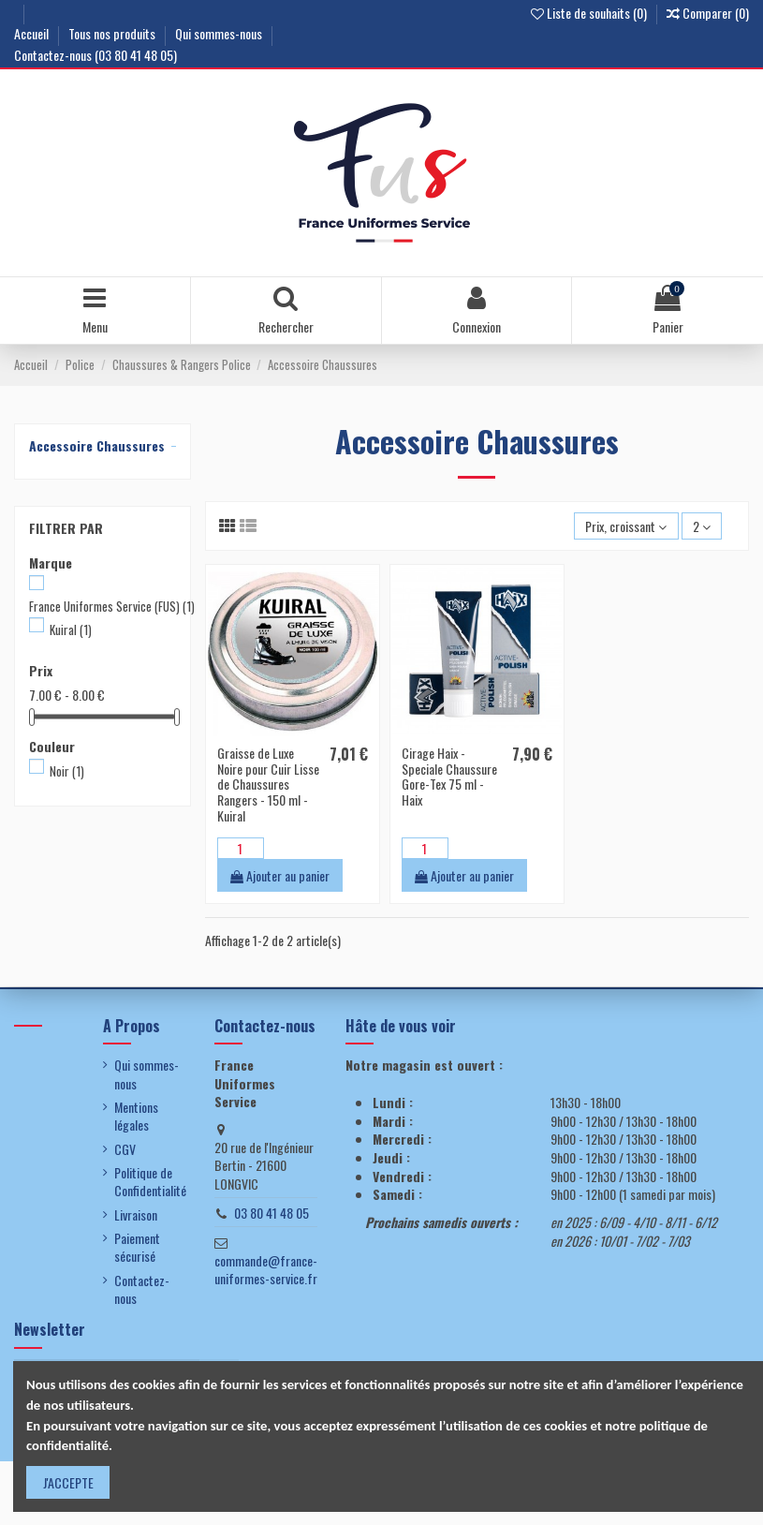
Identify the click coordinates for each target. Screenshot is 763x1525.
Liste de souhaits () (590, 12)
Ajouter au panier (280, 875)
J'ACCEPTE (68, 1482)
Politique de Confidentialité (150, 1181)
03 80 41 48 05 (271, 1212)
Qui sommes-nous (220, 33)
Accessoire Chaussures (97, 445)
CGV (125, 1149)
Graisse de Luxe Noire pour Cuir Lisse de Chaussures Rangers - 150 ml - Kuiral (268, 784)
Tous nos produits (113, 33)
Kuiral (71, 629)
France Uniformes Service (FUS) (112, 606)
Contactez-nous (141, 1289)
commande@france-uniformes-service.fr (265, 1270)
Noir (67, 771)
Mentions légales (136, 1116)
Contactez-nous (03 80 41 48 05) (95, 55)
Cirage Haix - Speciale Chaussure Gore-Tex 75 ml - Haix (449, 776)
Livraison (135, 1215)
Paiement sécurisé (137, 1247)
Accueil (32, 33)
